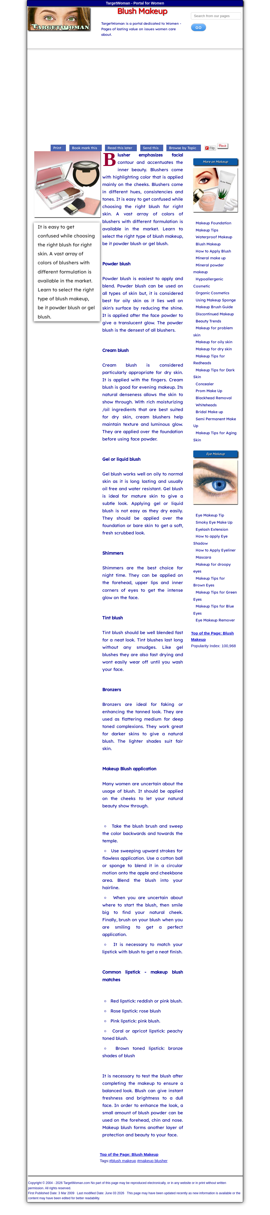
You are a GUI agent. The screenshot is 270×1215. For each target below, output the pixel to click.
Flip (210, 148)
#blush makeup (122, 1160)
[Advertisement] (135, 97)
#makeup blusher (152, 1160)
